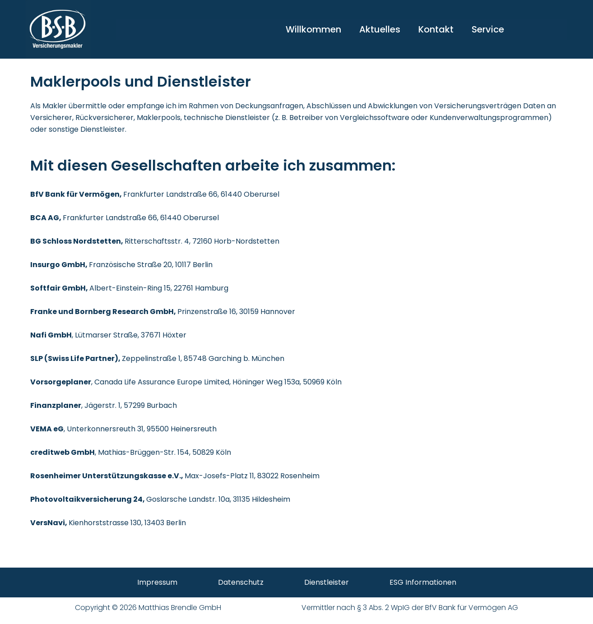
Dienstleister (326, 582)
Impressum (157, 582)
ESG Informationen (422, 582)
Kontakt (436, 29)
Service (488, 29)
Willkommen (313, 29)
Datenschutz (241, 582)
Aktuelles (379, 29)
